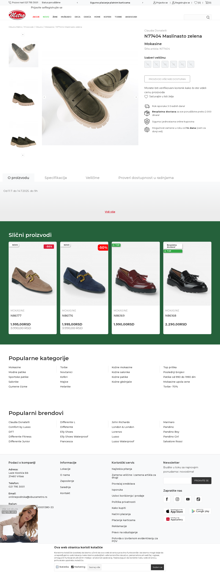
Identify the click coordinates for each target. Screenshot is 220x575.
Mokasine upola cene (176, 377)
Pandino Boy (171, 427)
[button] (159, 92)
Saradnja (65, 482)
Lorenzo (117, 427)
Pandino (168, 422)
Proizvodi (29, 22)
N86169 (119, 311)
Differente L (67, 417)
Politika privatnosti (123, 497)
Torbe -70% (170, 382)
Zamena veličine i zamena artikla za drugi (134, 472)
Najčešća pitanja (122, 464)
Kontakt (65, 488)
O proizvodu (18, 173)
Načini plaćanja (121, 509)
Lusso (115, 432)
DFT (11, 427)
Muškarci (66, 12)
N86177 (15, 311)
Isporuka (117, 485)
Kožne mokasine (122, 362)
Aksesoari (131, 12)
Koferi (107, 12)
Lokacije (65, 464)
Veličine (93, 173)
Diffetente (66, 422)
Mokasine (49, 22)
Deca (77, 12)
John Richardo (121, 417)
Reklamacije (119, 521)
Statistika (64, 567)
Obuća (39, 22)
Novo (46, 12)
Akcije (36, 12)
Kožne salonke (121, 367)
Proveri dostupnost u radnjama (146, 173)
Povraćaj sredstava (123, 479)
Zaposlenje (67, 476)
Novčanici (66, 367)
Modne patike (17, 367)
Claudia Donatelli (19, 417)
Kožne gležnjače (122, 377)
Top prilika (170, 362)
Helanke (65, 382)
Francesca (66, 437)
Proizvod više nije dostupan (167, 74)
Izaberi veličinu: (155, 53)
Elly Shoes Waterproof (74, 432)
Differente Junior (19, 437)
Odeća (87, 12)
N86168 (170, 311)
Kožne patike (120, 372)
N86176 (67, 311)
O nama (65, 470)
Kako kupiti (119, 503)
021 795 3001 (17, 482)
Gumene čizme (18, 382)
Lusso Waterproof (123, 437)
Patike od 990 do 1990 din (179, 372)
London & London (123, 422)
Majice (64, 377)
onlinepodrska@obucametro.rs (28, 492)
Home (97, 12)
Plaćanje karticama (123, 515)
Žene (55, 12)
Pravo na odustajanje (125, 527)
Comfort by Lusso (20, 422)
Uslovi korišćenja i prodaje (128, 491)
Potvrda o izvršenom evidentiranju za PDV (135, 535)
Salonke (14, 377)
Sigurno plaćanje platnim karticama (110, 2)
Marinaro (168, 417)
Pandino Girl (171, 432)
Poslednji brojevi (173, 367)
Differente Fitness (20, 432)
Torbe (118, 12)
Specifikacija (56, 173)
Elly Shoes (66, 427)
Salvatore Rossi (172, 437)
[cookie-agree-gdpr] (157, 567)
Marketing (79, 567)
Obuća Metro (15, 22)
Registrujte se (182, 2)
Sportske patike (19, 372)
